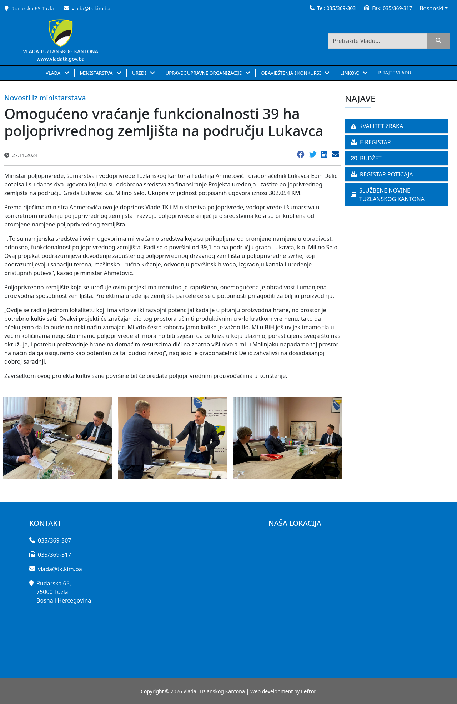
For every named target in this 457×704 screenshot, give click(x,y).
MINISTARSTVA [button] (97, 73)
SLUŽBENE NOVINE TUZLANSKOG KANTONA (388, 194)
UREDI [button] (139, 73)
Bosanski (431, 8)
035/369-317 (397, 8)
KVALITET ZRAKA (377, 126)
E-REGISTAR (371, 142)
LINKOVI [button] (350, 73)
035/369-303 (341, 8)
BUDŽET (366, 158)
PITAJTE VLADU (394, 72)
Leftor (308, 691)
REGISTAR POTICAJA (382, 174)
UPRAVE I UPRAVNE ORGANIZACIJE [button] (204, 73)
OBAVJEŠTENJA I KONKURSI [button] (291, 73)
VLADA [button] (54, 73)
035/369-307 (54, 540)
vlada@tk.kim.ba (91, 8)
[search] (438, 41)
